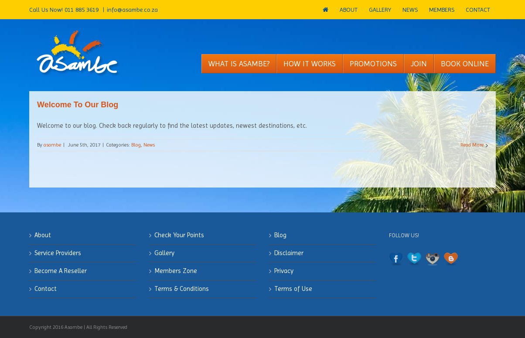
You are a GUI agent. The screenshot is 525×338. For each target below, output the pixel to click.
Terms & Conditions (181, 289)
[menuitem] (325, 9)
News (149, 145)
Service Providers (57, 253)
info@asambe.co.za (132, 9)
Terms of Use (293, 289)
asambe (52, 145)
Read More (472, 145)
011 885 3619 (82, 9)
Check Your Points (179, 235)
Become (60, 271)
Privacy (283, 271)
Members (175, 271)
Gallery (164, 253)
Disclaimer (288, 253)
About (42, 235)
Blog (136, 145)
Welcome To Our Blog (77, 104)
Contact (45, 289)
